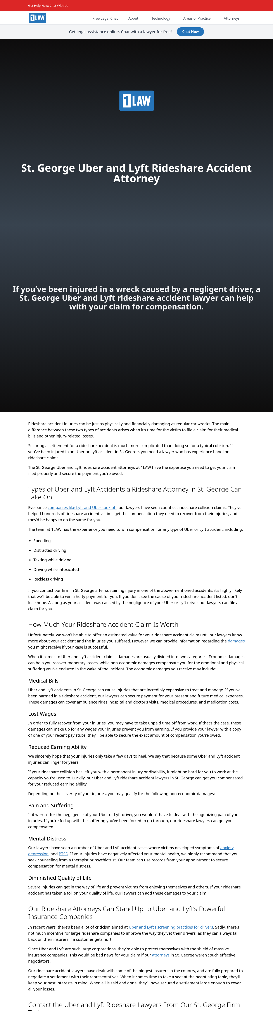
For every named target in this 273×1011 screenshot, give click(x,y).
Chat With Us (59, 5)
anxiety (227, 847)
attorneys (160, 955)
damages (236, 641)
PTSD (63, 853)
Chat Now (190, 31)
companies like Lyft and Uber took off (82, 507)
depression (38, 853)
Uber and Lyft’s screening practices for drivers (171, 927)
